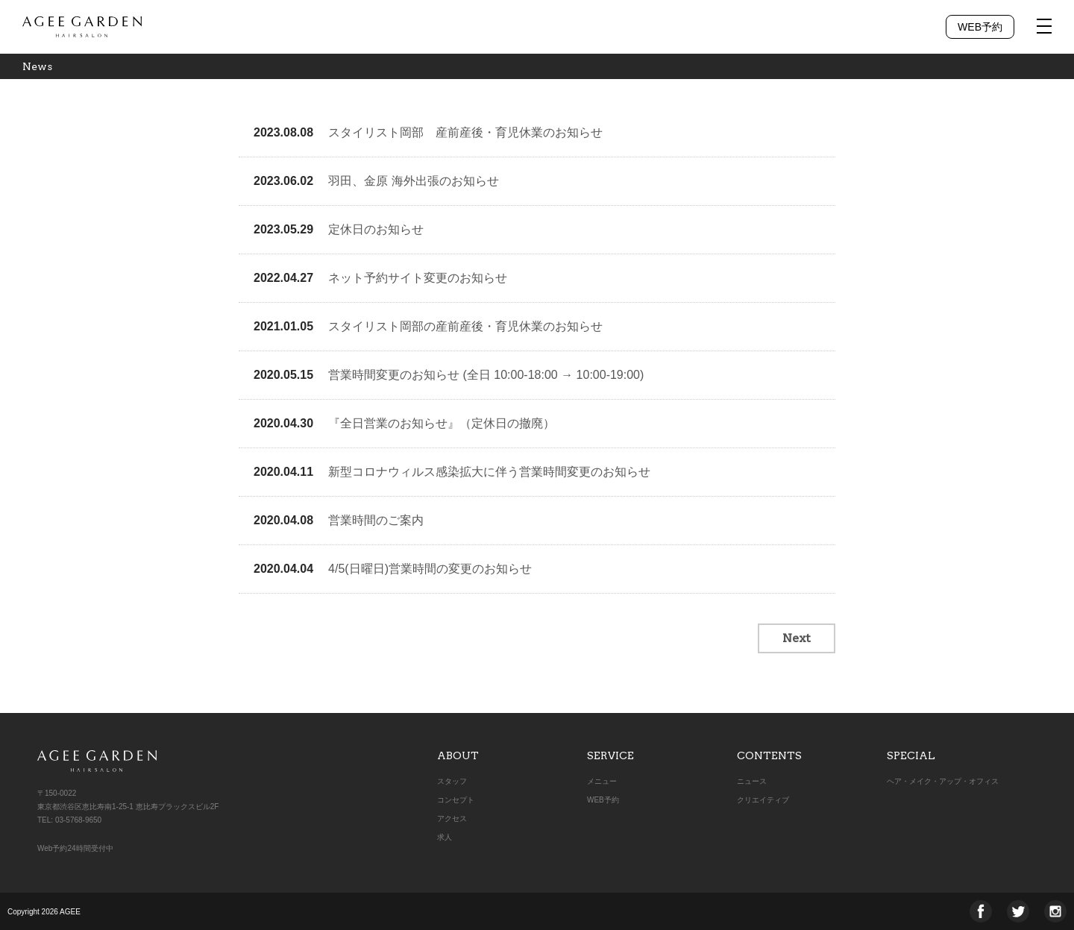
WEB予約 (980, 27)
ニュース (752, 781)
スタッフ (452, 781)
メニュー (602, 781)
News (37, 66)
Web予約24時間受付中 (75, 848)
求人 (444, 837)
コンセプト (455, 800)
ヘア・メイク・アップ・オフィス (943, 781)
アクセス (452, 818)
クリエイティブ (763, 800)
